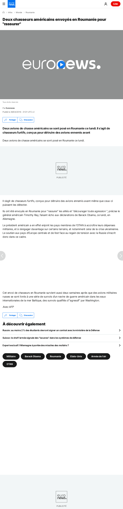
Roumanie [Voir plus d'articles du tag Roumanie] (55, 356)
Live (115, 3)
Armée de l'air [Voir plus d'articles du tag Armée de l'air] (98, 356)
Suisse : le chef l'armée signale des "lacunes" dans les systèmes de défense (42, 337)
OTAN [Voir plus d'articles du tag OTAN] (10, 364)
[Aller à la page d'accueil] (11, 4)
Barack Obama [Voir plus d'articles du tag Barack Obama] (33, 356)
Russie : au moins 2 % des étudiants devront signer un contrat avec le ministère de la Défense (51, 330)
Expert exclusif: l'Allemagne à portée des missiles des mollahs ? (36, 345)
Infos (10, 12)
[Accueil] (3, 12)
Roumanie (30, 12)
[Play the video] (61, 64)
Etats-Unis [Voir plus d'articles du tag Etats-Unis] (76, 356)
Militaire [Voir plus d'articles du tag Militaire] (11, 356)
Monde (19, 12)
